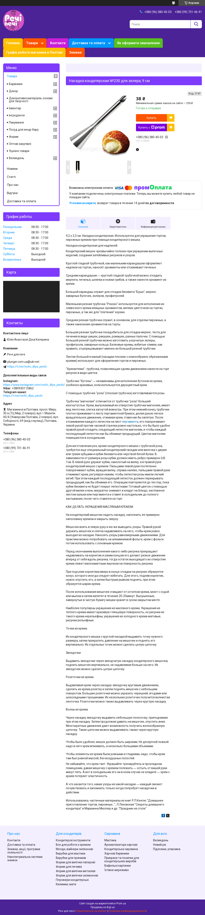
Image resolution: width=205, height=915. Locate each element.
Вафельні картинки (117, 865)
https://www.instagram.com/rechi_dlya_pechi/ (34, 384)
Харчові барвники (116, 853)
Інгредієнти (17, 115)
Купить (151, 118)
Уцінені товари (19, 151)
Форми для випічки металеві (75, 871)
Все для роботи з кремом (73, 844)
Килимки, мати (66, 884)
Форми (13, 136)
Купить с (151, 127)
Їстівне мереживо (116, 870)
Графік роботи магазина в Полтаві (34, 52)
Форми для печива (69, 866)
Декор (13, 91)
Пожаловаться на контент (91, 911)
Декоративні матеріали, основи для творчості (31, 100)
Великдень (16, 158)
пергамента (130, 421)
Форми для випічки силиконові (77, 875)
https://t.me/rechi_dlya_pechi (27, 366)
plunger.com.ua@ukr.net (23, 361)
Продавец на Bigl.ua (103, 907)
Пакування (16, 122)
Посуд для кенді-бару (24, 129)
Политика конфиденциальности (128, 911)
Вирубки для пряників (71, 858)
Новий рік (159, 844)
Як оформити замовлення (138, 43)
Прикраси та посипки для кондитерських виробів (121, 859)
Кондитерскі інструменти (73, 840)
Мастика (110, 840)
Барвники (15, 84)
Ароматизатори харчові (120, 844)
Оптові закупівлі (20, 143)
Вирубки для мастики (70, 853)
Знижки (75, 52)
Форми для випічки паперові (75, 862)
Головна (13, 43)
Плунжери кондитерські (72, 880)
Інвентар (15, 108)
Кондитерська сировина (121, 849)
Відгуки (12, 193)
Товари (32, 43)
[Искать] (196, 24)
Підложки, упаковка (166, 849)
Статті (11, 177)
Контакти (57, 43)
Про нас (13, 185)
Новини (12, 169)
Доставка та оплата (88, 43)
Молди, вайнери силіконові (74, 849)
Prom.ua (121, 903)
